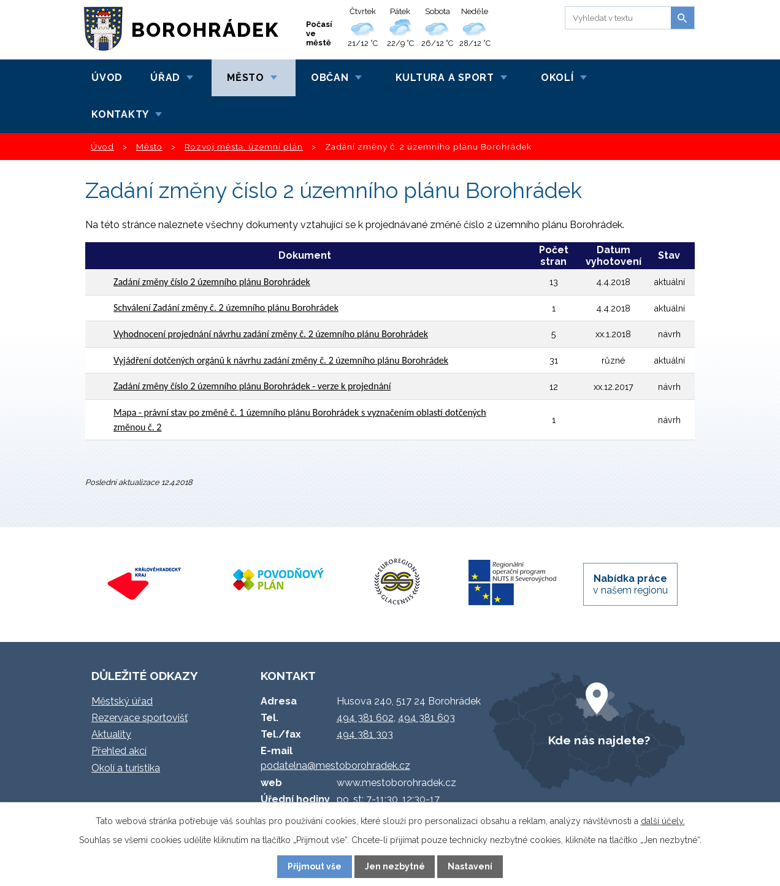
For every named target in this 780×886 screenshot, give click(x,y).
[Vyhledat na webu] (616, 18)
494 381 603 (426, 718)
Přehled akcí (119, 751)
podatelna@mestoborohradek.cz (335, 765)
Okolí (557, 77)
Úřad (165, 77)
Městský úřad (122, 701)
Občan (330, 77)
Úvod (107, 77)
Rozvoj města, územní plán (244, 146)
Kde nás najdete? (599, 740)
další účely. (663, 821)
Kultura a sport (445, 77)
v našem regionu (630, 584)
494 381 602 (365, 718)
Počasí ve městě (319, 33)
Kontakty (120, 114)
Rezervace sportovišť (139, 718)
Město (245, 77)
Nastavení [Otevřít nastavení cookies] (470, 866)
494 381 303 (365, 734)
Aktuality (111, 734)
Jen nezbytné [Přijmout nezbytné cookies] (395, 866)
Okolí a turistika (125, 768)
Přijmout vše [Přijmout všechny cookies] (315, 866)
